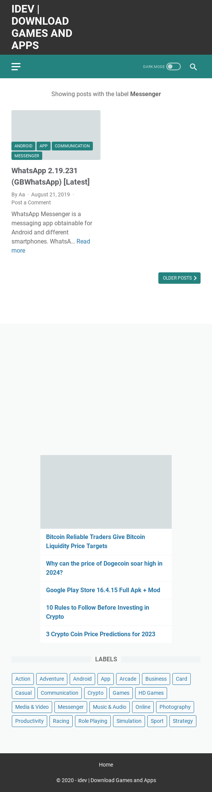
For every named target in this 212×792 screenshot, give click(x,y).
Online (142, 707)
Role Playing (92, 721)
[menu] (20, 66)
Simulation (129, 721)
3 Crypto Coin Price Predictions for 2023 (100, 634)
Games (121, 693)
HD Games (151, 693)
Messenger (26, 155)
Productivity (29, 721)
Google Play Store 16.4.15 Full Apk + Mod (103, 590)
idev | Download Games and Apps (41, 27)
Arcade (128, 679)
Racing (61, 721)
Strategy (183, 721)
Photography (175, 707)
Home (106, 765)
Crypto (96, 693)
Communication (72, 146)
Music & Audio (109, 707)
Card (181, 679)
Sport (157, 721)
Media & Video (32, 707)
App (44, 146)
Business (156, 679)
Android (23, 146)
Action (22, 679)
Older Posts (178, 278)
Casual (23, 693)
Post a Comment (31, 202)
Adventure (52, 679)
